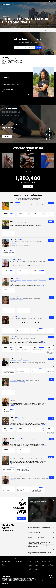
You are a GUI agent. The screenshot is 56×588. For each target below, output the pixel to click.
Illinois (29, 570)
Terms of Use (52, 578)
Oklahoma (43, 564)
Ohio (42, 562)
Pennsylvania (44, 566)
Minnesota (36, 565)
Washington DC (50, 565)
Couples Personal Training (6, 561)
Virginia (49, 562)
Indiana (30, 572)
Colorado (30, 564)
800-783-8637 (5, 1)
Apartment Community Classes (7, 564)
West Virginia (50, 566)
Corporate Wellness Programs (6, 562)
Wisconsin (49, 568)
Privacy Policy (52, 577)
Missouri (36, 566)
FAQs (16, 562)
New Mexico (37, 570)
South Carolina (44, 568)
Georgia (30, 568)
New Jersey (37, 569)
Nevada (36, 568)
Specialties (3, 565)
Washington (50, 564)
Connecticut (30, 565)
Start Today (6, 136)
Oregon (43, 565)
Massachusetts (37, 562)
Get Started (39, 47)
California (30, 562)
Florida (30, 566)
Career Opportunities (18, 561)
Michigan (36, 564)
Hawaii (30, 569)
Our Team (16, 564)
